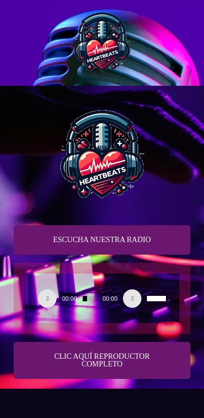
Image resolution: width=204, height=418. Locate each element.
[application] (102, 298)
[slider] (90, 298)
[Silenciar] (132, 298)
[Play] (47, 298)
